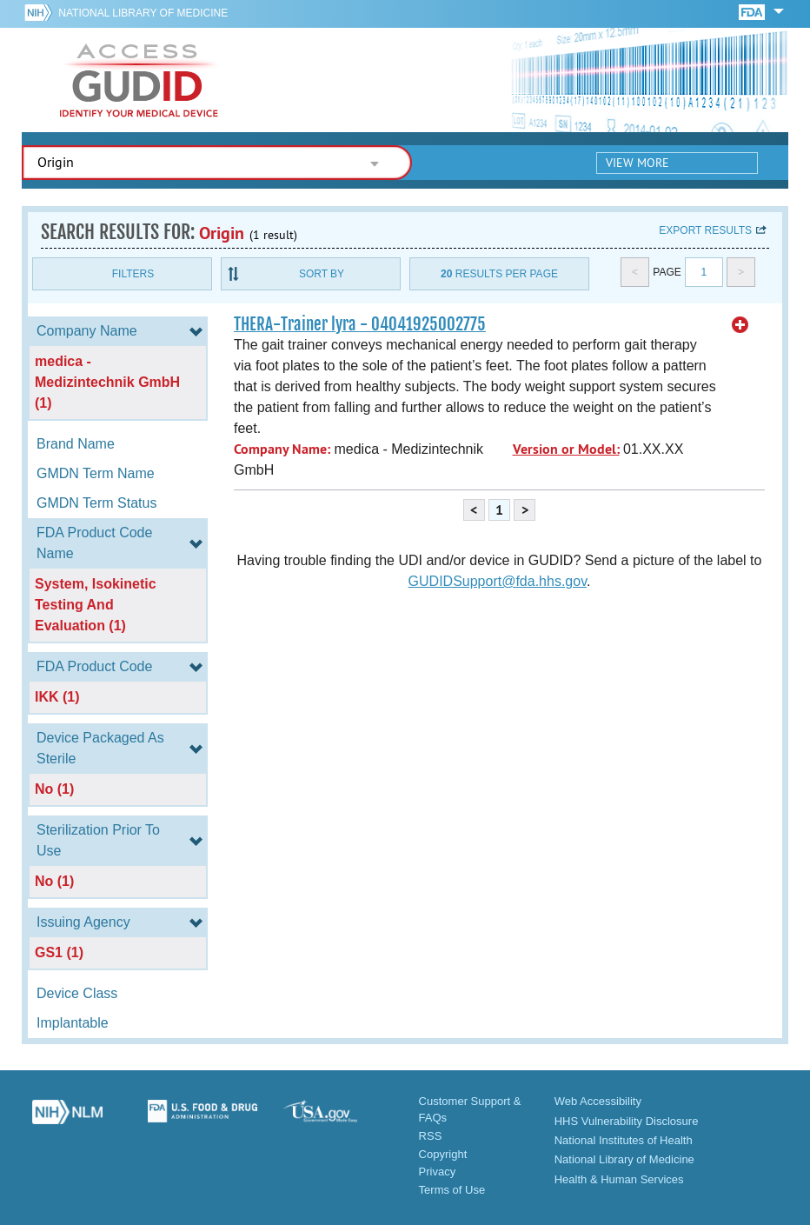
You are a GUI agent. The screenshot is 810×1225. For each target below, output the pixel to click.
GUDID (139, 80)
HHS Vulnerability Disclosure (626, 1121)
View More (637, 162)
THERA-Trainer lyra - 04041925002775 (360, 324)
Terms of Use (452, 1189)
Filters (133, 274)
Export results (705, 230)
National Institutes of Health (623, 1140)
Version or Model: (566, 449)
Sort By (321, 274)
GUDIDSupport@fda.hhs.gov (497, 581)
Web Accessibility (597, 1101)
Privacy (437, 1171)
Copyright (443, 1154)
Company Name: (282, 449)
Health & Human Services (619, 1179)
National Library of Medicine (143, 13)
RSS (430, 1135)
